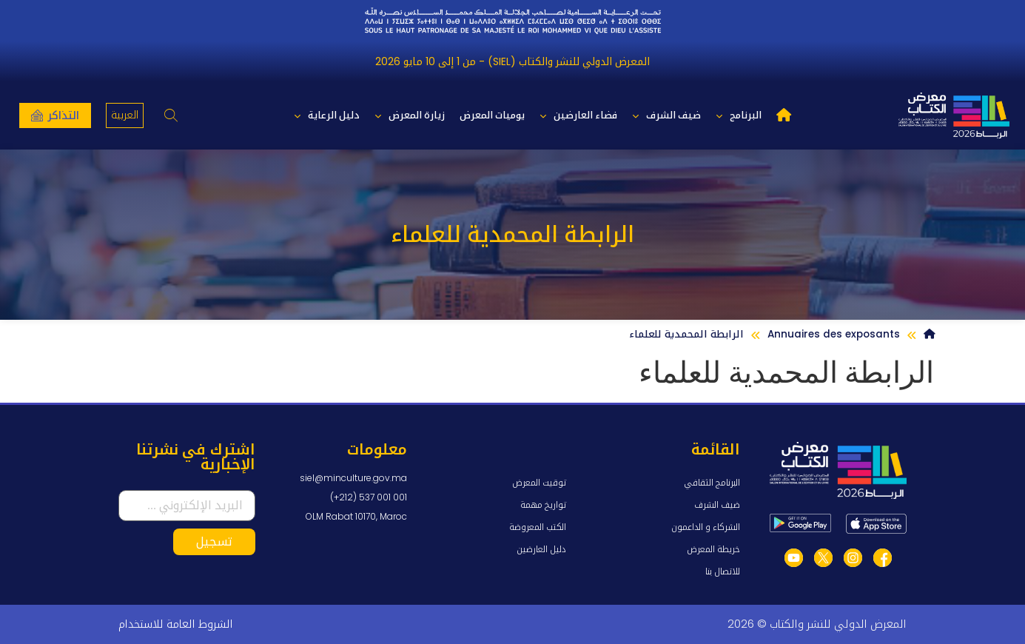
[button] (170, 116)
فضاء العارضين (578, 116)
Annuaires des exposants (833, 334)
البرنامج (739, 116)
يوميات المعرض (492, 115)
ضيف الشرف (666, 116)
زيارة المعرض (409, 116)
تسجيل (214, 541)
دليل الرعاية (327, 116)
